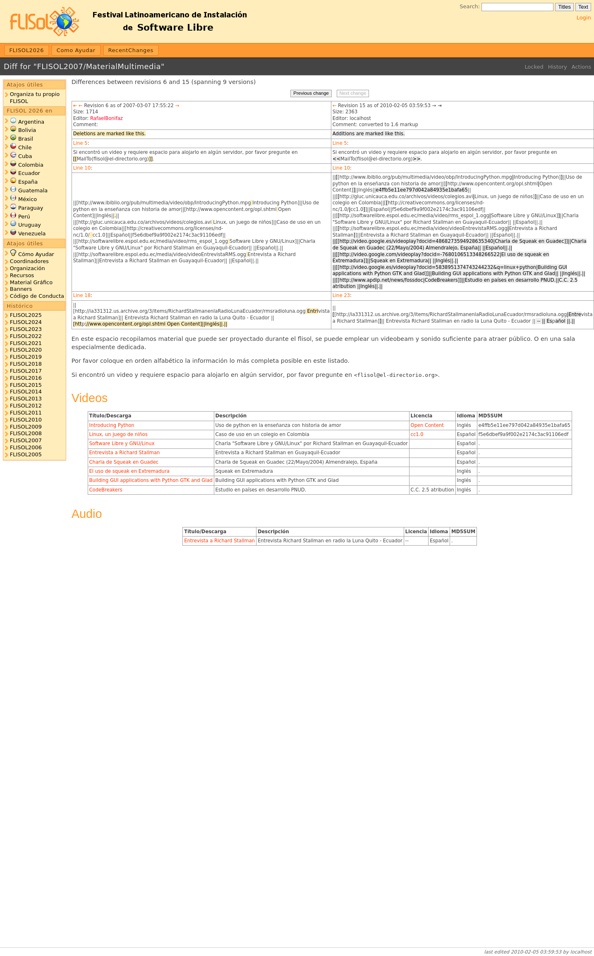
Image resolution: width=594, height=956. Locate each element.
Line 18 (82, 295)
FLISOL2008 (26, 433)
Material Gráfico (31, 282)
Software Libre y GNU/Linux (122, 443)
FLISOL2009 (26, 427)
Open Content (427, 425)
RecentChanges (130, 50)
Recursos (22, 275)
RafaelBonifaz (106, 118)
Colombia (30, 165)
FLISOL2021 (26, 343)
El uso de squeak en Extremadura (129, 471)
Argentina (31, 122)
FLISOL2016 (26, 378)
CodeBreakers (105, 490)
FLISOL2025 (26, 315)
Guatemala (33, 190)
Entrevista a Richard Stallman (124, 452)
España (28, 182)
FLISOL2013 (26, 398)
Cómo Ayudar (36, 254)
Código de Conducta (37, 296)
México (27, 199)
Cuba (25, 156)
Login (584, 17)
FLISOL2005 (26, 454)
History (557, 67)
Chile (24, 147)
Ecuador (29, 173)
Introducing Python (111, 425)
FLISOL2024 (26, 322)
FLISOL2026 (27, 50)
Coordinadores (29, 261)
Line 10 (82, 168)
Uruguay (29, 225)
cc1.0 (417, 434)
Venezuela (32, 233)
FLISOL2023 (26, 329)
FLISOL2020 (26, 350)
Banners (21, 289)
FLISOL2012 (26, 406)
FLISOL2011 (26, 413)
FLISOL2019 (26, 357)
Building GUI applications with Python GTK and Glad (151, 480)
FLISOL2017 (26, 371)
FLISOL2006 (26, 447)
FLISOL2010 (26, 420)
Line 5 (80, 143)
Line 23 (341, 295)
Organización (27, 268)
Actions (581, 67)
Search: (470, 6)
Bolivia (27, 130)
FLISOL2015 (26, 385)
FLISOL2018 (26, 364)
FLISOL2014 (26, 391)
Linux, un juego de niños (118, 434)
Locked (534, 67)
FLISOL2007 (26, 440)
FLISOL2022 (26, 336)
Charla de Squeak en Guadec (124, 462)
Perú (24, 216)
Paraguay (30, 208)
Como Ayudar (76, 50)
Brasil (25, 139)
